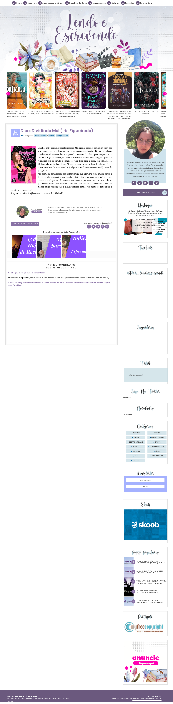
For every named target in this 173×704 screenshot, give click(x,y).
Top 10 (136, 437)
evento (158, 442)
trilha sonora (158, 456)
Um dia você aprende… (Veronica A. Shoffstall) (148, 591)
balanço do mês (157, 437)
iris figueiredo (62, 135)
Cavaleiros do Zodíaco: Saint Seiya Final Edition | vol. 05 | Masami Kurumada (73, 114)
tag (136, 456)
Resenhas (30, 3)
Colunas (113, 3)
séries (157, 451)
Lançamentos (97, 3)
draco (51, 135)
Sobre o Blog (144, 3)
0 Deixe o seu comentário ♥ (26, 224)
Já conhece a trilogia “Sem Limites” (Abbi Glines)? (150, 571)
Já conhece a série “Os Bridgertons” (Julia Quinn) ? (151, 562)
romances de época (158, 447)
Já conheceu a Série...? (51, 3)
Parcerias (127, 3)
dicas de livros (40, 135)
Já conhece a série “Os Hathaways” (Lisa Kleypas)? (150, 601)
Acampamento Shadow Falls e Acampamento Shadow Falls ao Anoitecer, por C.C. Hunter (152, 581)
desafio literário (136, 442)
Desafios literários (76, 3)
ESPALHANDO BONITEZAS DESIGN (147, 699)
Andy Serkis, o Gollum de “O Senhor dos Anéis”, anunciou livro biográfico (145, 224)
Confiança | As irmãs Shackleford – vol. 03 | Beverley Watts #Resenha (20, 114)
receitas (136, 447)
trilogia (136, 460)
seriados (136, 451)
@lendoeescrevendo (136, 375)
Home (17, 3)
